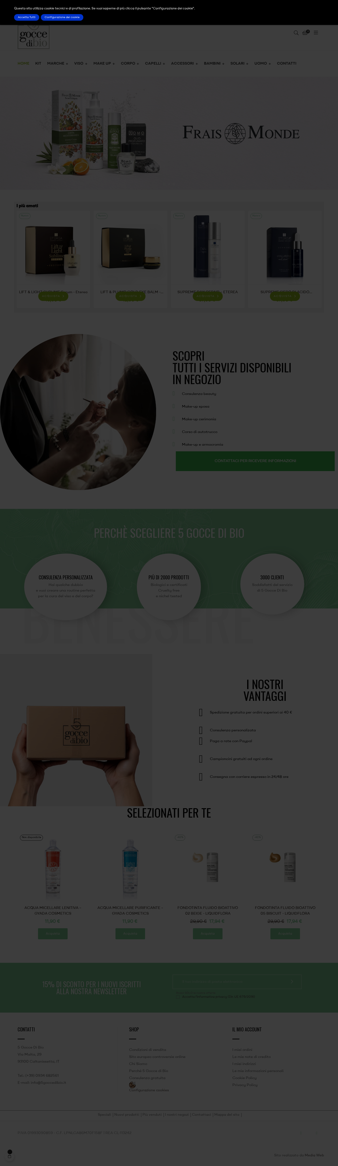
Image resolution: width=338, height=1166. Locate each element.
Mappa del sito (226, 1115)
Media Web (314, 1155)
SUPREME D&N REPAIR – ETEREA (207, 292)
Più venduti (152, 1115)
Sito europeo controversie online (157, 1057)
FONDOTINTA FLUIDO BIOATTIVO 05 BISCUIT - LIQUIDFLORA (53, 911)
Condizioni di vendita (147, 1050)
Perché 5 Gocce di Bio (148, 1071)
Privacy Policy (244, 1085)
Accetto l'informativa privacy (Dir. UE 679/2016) (218, 996)
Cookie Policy (244, 1078)
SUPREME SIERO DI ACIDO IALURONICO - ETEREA (285, 292)
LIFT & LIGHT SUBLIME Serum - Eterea (53, 292)
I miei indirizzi (244, 1064)
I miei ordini (242, 1050)
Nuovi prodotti (126, 1115)
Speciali (104, 1115)
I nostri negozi (177, 1115)
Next (314, 260)
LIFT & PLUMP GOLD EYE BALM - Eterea (130, 292)
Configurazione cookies (149, 1090)
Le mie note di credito (251, 1057)
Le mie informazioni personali (258, 1071)
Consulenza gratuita (147, 1078)
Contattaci (201, 1115)
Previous (23, 260)
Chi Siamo (138, 1064)
